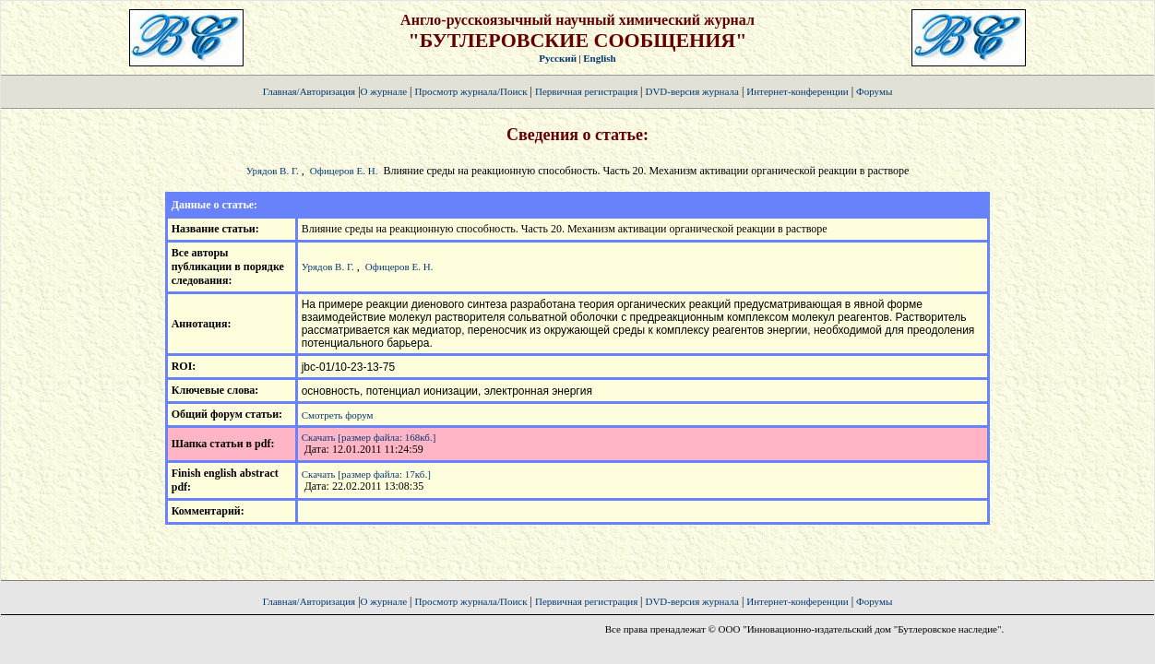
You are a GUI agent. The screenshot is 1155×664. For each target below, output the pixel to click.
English (599, 58)
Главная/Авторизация (309, 91)
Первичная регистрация (587, 91)
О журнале (384, 91)
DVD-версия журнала (691, 91)
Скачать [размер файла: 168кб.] (369, 437)
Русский (558, 58)
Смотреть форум (338, 415)
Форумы (874, 91)
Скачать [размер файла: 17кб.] (366, 474)
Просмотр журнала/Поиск (470, 91)
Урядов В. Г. (272, 170)
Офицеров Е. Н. (344, 170)
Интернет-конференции (797, 91)
